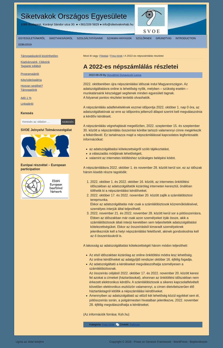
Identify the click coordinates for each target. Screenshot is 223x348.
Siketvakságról (61, 38)
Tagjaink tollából (31, 66)
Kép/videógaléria (31, 80)
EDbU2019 (25, 44)
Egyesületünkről (32, 38)
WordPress (180, 341)
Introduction (186, 38)
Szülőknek (144, 38)
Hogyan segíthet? (32, 85)
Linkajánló (27, 103)
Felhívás (135, 324)
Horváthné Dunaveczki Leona (124, 75)
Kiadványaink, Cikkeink (35, 62)
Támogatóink (29, 89)
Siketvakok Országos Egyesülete (74, 16)
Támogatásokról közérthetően (39, 56)
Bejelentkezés (198, 341)
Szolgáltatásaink (90, 38)
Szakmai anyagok (119, 38)
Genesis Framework (158, 341)
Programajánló (30, 73)
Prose (137, 341)
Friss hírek (108, 324)
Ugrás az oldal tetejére (30, 341)
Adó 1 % (26, 98)
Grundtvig (164, 38)
